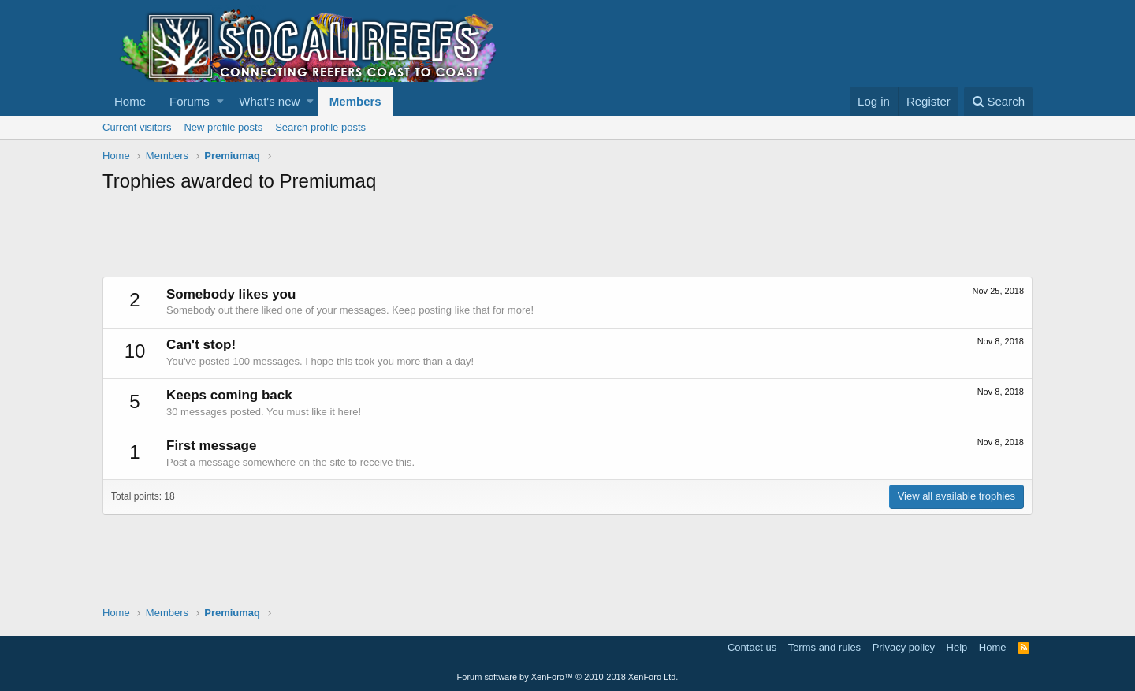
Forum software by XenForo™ (568, 677)
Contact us (752, 647)
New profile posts (223, 127)
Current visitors (136, 127)
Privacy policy (904, 647)
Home (130, 101)
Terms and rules (824, 647)
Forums (189, 101)
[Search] (998, 101)
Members (355, 101)
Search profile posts (320, 127)
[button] (220, 101)
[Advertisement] (389, 237)
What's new (269, 101)
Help (957, 647)
